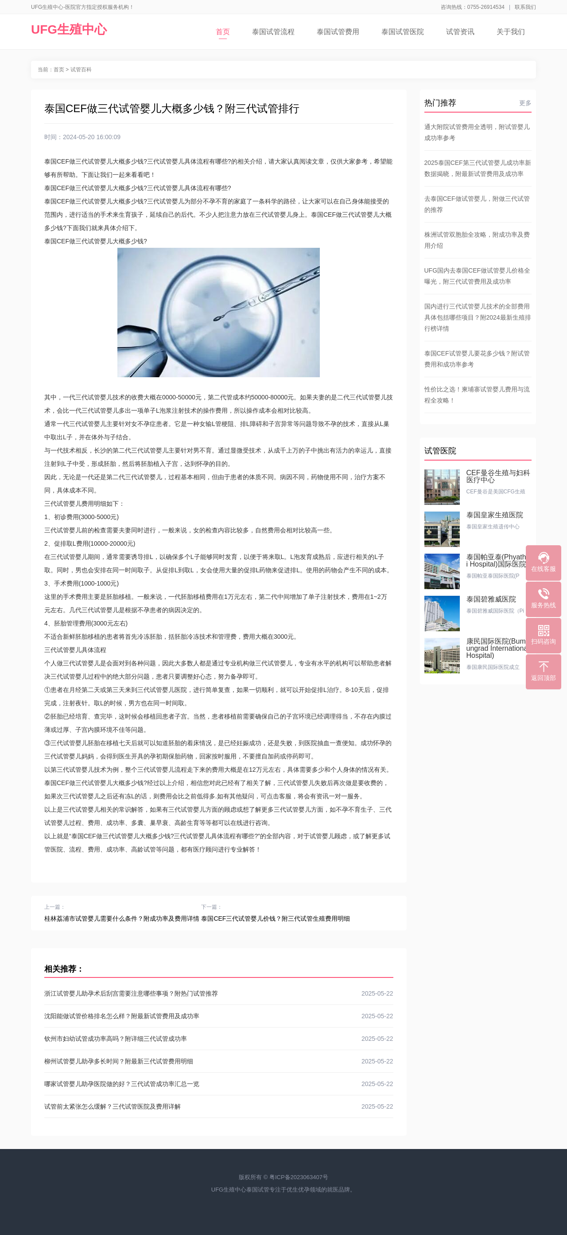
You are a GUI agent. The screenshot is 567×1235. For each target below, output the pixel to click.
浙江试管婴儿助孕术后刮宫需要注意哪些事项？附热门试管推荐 (218, 993)
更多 (525, 102)
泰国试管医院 (402, 31)
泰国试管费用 (338, 31)
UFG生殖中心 (69, 29)
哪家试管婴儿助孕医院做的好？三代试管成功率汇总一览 (218, 1083)
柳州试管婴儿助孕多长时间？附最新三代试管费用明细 (218, 1061)
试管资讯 (460, 31)
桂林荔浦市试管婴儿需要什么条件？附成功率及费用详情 (121, 918)
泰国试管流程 (273, 31)
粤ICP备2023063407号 (298, 1177)
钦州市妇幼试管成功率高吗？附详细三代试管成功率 (218, 1038)
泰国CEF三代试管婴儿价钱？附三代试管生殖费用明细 (275, 918)
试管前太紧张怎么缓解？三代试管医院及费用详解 (218, 1106)
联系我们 (525, 7)
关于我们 (511, 31)
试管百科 (81, 69)
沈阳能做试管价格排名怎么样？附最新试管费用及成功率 (218, 1016)
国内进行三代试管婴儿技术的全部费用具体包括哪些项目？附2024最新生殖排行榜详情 (477, 317)
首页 (223, 33)
